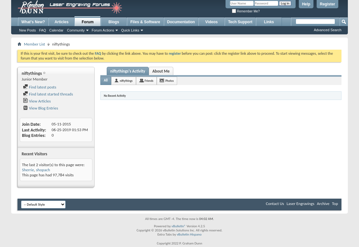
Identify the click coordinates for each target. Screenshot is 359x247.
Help (306, 4)
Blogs (114, 22)
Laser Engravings (300, 203)
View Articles (37, 101)
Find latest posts (39, 87)
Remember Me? (246, 11)
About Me (160, 71)
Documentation (181, 22)
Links (269, 22)
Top (335, 203)
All (106, 80)
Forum (88, 22)
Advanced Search (327, 30)
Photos (169, 80)
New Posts (27, 30)
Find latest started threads (48, 94)
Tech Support (240, 22)
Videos (211, 22)
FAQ (42, 30)
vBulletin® (178, 226)
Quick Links (130, 30)
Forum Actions (103, 30)
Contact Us (275, 203)
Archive (323, 203)
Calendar (56, 30)
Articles (61, 22)
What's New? (33, 22)
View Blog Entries (40, 108)
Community (76, 30)
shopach (43, 169)
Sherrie (28, 169)
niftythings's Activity (127, 71)
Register (327, 4)
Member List (34, 44)
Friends (149, 80)
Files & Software (145, 22)
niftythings (126, 80)
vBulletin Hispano (189, 234)
